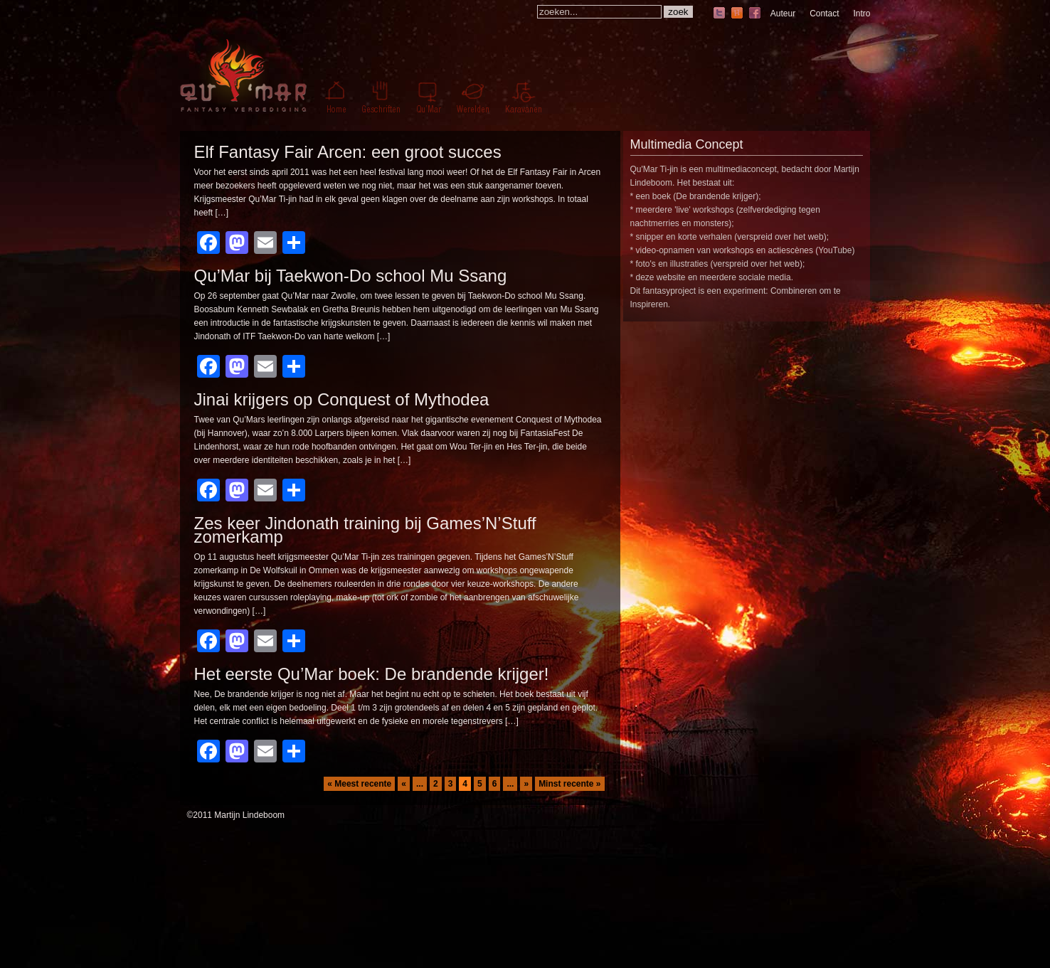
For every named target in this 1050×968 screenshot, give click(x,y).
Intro (861, 13)
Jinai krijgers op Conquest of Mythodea (341, 399)
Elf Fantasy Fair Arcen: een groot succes (348, 151)
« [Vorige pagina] (403, 784)
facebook (754, 14)
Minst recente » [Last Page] (569, 784)
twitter (719, 14)
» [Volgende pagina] (526, 784)
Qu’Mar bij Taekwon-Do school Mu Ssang (350, 275)
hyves (737, 14)
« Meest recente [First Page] (359, 784)
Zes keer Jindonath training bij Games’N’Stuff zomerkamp (365, 530)
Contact (824, 13)
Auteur (782, 13)
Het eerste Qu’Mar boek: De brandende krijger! (371, 674)
